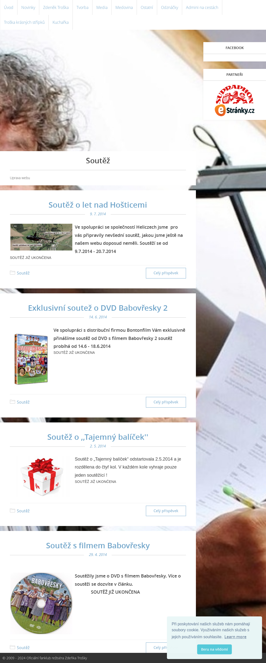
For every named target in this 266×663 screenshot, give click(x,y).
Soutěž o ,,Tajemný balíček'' (97, 437)
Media (101, 7)
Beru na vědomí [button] (214, 649)
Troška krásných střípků (24, 22)
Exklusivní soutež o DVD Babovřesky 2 (98, 308)
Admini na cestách (202, 7)
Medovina (124, 7)
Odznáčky (169, 7)
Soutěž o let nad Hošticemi (98, 204)
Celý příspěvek (166, 273)
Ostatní (147, 7)
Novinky (28, 7)
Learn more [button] (235, 636)
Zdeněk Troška (56, 7)
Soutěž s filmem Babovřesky (98, 545)
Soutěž (23, 273)
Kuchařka (61, 22)
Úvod (8, 7)
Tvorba (82, 7)
